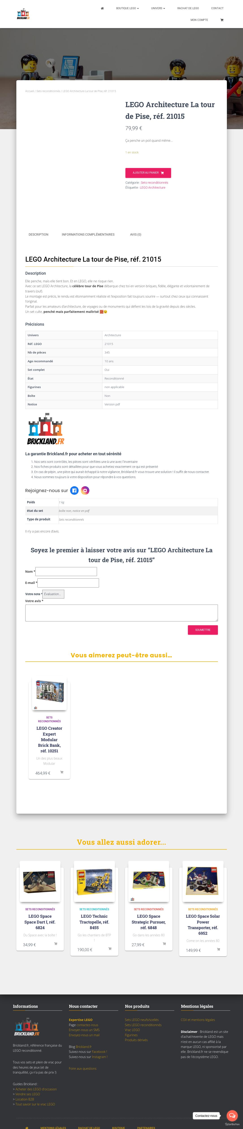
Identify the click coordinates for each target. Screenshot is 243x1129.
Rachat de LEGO (188, 8)
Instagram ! (100, 1056)
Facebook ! (99, 1051)
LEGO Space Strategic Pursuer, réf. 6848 (149, 921)
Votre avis (34, 600)
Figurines (131, 1034)
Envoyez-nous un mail (84, 1034)
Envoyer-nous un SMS (84, 1029)
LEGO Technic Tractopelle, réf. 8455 (94, 921)
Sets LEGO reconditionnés (143, 1024)
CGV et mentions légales (198, 1019)
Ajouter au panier (146, 172)
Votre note (33, 593)
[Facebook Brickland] (74, 490)
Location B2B (24, 1098)
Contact (217, 8)
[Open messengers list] (232, 1115)
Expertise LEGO (81, 1019)
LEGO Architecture (152, 187)
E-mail (31, 582)
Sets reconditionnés (48, 91)
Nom (30, 570)
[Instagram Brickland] (85, 490)
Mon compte (199, 20)
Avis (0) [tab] (135, 234)
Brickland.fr (84, 1046)
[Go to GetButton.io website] (232, 1124)
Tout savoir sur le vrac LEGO (35, 1103)
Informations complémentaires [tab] (88, 234)
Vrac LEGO (132, 1029)
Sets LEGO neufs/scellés (142, 1019)
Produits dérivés (136, 1039)
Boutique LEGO (127, 8)
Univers (158, 8)
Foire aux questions (83, 1068)
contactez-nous (87, 1024)
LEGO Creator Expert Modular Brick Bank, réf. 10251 (49, 739)
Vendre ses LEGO (27, 1093)
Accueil (29, 91)
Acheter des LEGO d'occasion (36, 1088)
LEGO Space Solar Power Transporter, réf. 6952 (203, 924)
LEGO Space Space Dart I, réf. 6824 (40, 921)
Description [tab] (38, 234)
